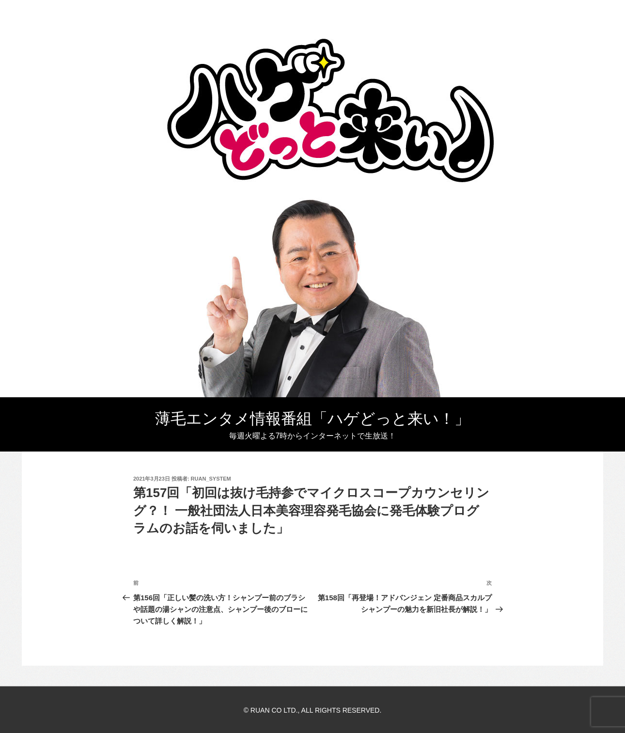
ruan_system (211, 479)
